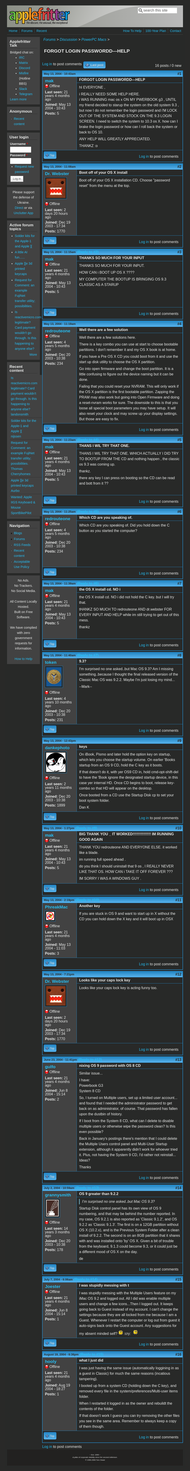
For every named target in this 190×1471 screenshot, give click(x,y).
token (50, 662)
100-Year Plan (155, 31)
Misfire (24, 73)
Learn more (18, 99)
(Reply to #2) (88, 252)
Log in (47, 64)
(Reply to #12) (90, 1060)
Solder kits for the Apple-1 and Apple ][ (25, 241)
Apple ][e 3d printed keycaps (23, 269)
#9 (179, 741)
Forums (27, 31)
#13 (178, 1060)
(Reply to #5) (88, 512)
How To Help (132, 31)
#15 (178, 1279)
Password (19, 155)
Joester (52, 1286)
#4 (179, 324)
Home (13, 31)
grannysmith (58, 1195)
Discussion (68, 39)
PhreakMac (56, 907)
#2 (179, 167)
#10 (178, 828)
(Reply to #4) (88, 440)
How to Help (23, 659)
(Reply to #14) (86, 1279)
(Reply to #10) (87, 900)
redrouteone (57, 330)
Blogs (18, 533)
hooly (50, 1361)
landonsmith (20, 414)
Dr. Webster (57, 173)
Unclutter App (23, 213)
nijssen (16, 436)
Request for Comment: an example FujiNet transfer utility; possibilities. (22, 453)
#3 (179, 252)
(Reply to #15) (91, 1354)
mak (49, 80)
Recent (41, 31)
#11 (178, 900)
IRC (22, 57)
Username (19, 144)
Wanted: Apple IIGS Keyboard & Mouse (23, 502)
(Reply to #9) (86, 828)
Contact (175, 31)
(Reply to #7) (88, 655)
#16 (178, 1354)
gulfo (50, 1066)
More (33, 354)
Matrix (23, 63)
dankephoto (57, 747)
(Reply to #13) (87, 1188)
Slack (23, 89)
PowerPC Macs (93, 39)
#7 (179, 583)
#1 (179, 74)
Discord (24, 68)
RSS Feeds (22, 545)
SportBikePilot (21, 513)
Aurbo (15, 491)
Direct (19, 208)
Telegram (25, 94)
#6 (179, 512)
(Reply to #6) (88, 583)
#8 (179, 655)
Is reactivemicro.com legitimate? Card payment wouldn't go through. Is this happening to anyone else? (24, 393)
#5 (179, 440)
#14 (178, 1188)
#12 (178, 974)
